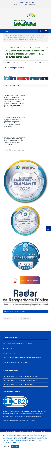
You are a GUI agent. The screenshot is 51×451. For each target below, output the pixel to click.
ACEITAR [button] (15, 446)
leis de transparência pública (21, 428)
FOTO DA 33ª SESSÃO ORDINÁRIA (25, 5)
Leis (34, 74)
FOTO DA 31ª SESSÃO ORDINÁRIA (12, 392)
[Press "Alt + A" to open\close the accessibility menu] (48, 228)
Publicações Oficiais (42, 74)
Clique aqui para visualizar (15, 79)
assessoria (6, 425)
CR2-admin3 (8, 74)
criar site (15, 423)
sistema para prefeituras (27, 423)
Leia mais (32, 441)
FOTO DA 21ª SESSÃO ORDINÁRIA (12, 396)
